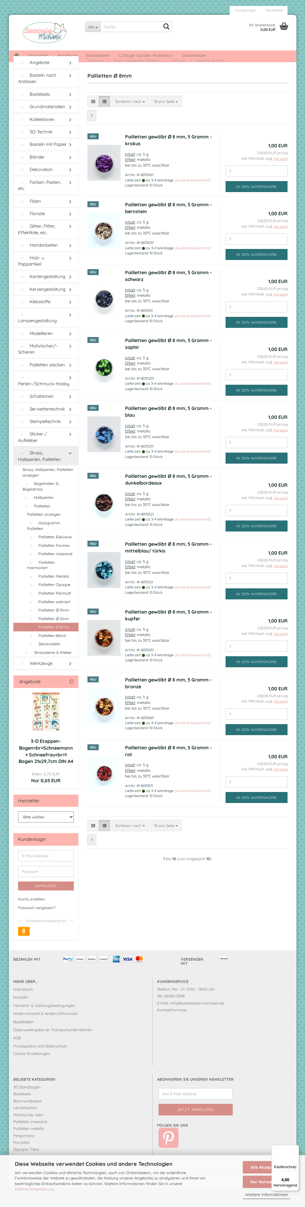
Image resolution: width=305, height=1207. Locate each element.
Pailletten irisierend (49, 573)
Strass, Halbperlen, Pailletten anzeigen (48, 492)
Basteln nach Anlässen (37, 97)
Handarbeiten (38, 264)
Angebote (67, 55)
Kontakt (20, 1016)
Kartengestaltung (41, 296)
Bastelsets (34, 113)
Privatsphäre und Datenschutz (40, 1065)
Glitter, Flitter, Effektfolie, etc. (37, 249)
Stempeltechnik (39, 441)
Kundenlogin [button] (245, 10)
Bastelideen (98, 55)
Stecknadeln (43, 663)
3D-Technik (35, 151)
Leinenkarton (25, 1127)
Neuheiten (38, 55)
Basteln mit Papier (42, 164)
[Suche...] (92, 26)
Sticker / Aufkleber (32, 456)
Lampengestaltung (37, 337)
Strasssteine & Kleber (47, 672)
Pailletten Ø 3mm (48, 629)
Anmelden (46, 905)
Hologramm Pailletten (43, 545)
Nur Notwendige (266, 1181)
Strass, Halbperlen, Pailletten (39, 475)
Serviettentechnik (41, 428)
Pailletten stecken (41, 384)
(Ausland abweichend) (192, 199)
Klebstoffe (34, 321)
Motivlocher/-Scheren (38, 368)
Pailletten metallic (29, 1148)
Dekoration (35, 189)
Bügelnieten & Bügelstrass (41, 506)
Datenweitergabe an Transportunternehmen (52, 1049)
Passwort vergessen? (36, 927)
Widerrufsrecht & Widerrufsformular (45, 1033)
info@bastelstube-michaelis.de (197, 1022)
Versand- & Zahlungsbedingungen (44, 1024)
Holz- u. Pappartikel (31, 280)
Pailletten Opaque (48, 604)
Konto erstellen (31, 918)
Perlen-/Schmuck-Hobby (44, 400)
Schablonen (36, 416)
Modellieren (35, 352)
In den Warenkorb (256, 206)
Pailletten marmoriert (41, 584)
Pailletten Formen (48, 564)
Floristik (31, 233)
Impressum (23, 1008)
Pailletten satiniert (48, 621)
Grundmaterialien (41, 126)
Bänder (31, 176)
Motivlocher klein (28, 1134)
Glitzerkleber (194, 55)
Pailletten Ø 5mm (48, 638)
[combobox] (130, 121)
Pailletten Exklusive (49, 556)
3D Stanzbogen (27, 1106)
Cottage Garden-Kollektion (146, 55)
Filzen (29, 220)
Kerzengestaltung (42, 308)
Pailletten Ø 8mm (48, 646)
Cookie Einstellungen (31, 1073)
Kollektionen (36, 138)
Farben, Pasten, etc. (39, 204)
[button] (93, 121)
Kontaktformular (172, 1029)
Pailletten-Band (46, 654)
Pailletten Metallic (48, 595)
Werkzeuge (35, 682)
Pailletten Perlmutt (49, 612)
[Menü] (295, 1148)
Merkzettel (274, 10)
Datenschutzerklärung (34, 1189)
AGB (17, 1057)
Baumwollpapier (27, 1120)
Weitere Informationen (266, 1194)
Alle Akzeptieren (266, 1167)
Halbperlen (38, 517)
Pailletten (36, 525)
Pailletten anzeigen (44, 533)
